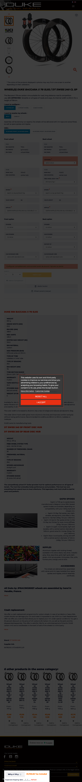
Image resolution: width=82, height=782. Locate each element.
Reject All (41, 396)
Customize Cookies (42, 391)
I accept (41, 402)
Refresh (34, 780)
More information (27, 391)
